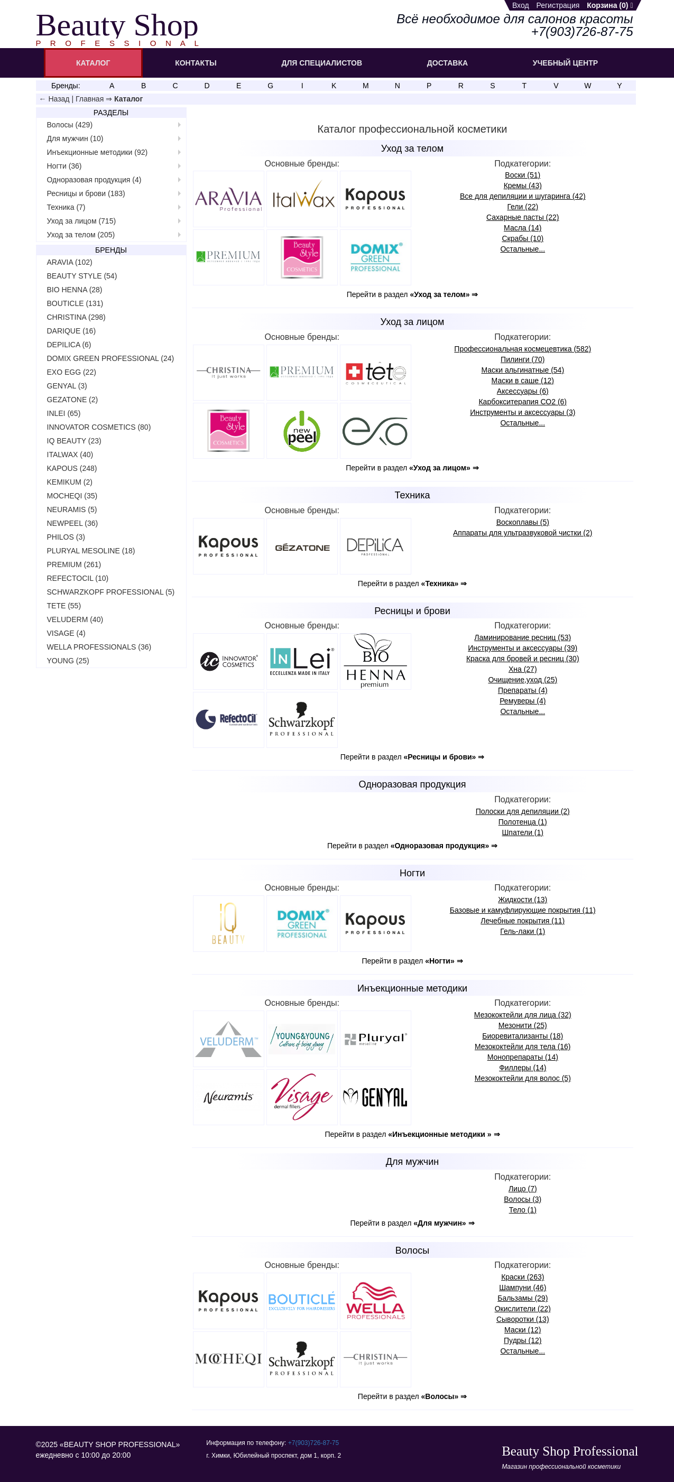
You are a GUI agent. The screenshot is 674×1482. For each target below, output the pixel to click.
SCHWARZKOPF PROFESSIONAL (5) (111, 592)
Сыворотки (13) (522, 1319)
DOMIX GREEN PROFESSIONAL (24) (110, 358)
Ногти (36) (64, 166)
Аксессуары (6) (523, 391)
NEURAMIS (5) (72, 509)
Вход (520, 5)
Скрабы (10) (522, 238)
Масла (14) (522, 228)
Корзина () (610, 5)
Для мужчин (412, 1161)
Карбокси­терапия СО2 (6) (522, 401)
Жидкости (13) (522, 899)
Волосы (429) (70, 125)
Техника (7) (66, 207)
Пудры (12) (522, 1340)
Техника (412, 495)
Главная (90, 99)
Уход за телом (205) (81, 234)
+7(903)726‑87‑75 (313, 1443)
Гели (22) (522, 206)
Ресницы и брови (412, 611)
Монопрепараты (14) (522, 1057)
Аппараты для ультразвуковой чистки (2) (522, 533)
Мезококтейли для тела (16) (523, 1046)
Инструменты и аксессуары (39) (522, 648)
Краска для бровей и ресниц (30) (522, 658)
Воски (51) (522, 175)
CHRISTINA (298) (76, 317)
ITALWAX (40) (70, 454)
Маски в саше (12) (523, 380)
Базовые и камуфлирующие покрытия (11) (523, 910)
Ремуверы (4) (523, 701)
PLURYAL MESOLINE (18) (91, 551)
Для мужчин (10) (75, 138)
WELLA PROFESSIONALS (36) (99, 647)
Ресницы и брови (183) (86, 193)
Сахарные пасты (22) (522, 217)
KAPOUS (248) (72, 468)
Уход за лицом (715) (81, 221)
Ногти (412, 873)
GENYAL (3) (67, 386)
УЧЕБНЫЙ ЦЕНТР (565, 63)
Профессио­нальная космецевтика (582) (522, 349)
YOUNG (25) (68, 660)
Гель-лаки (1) (522, 931)
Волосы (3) (522, 1199)
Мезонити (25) (522, 1025)
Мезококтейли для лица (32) (522, 1015)
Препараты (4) (523, 690)
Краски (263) (522, 1277)
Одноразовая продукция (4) (94, 179)
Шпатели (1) (522, 832)
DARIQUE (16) (71, 331)
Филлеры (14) (522, 1067)
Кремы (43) (523, 185)
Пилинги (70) (522, 359)
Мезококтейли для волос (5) (523, 1078)
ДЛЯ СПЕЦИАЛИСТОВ (321, 63)
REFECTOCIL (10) (78, 578)
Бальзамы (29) (522, 1298)
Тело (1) (523, 1210)
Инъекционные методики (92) (97, 152)
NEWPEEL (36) (72, 523)
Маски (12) (522, 1330)
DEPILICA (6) (69, 344)
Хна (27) (523, 669)
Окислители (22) (523, 1308)
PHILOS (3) (66, 537)
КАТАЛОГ (93, 63)
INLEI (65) (64, 413)
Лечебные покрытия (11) (523, 920)
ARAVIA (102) (70, 262)
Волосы (412, 1250)
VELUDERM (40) (75, 619)
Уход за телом (412, 148)
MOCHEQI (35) (72, 496)
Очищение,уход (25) (522, 679)
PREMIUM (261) (74, 564)
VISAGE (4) (66, 633)
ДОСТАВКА (447, 63)
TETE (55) (64, 605)
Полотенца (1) (522, 822)
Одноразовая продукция (412, 784)
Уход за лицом (413, 322)
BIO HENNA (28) (75, 289)
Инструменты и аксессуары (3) (522, 412)
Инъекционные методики (412, 988)
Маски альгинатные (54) (522, 370)
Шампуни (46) (522, 1287)
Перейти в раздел (412, 294)
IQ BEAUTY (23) (74, 441)
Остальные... (522, 249)
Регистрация (557, 5)
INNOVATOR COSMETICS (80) (99, 427)
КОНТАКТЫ (195, 63)
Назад (58, 99)
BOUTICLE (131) (75, 303)
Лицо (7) (523, 1188)
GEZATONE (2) (72, 399)
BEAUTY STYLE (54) (82, 276)
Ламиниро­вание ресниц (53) (522, 637)
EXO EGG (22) (71, 372)
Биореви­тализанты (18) (522, 1036)
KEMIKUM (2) (70, 482)
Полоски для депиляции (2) (523, 811)
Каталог (128, 99)
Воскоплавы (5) (522, 522)
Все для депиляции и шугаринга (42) (523, 196)
